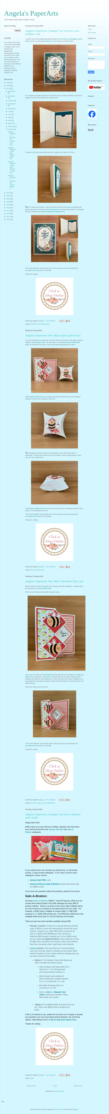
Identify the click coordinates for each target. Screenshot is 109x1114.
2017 (8, 211)
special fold (45, 324)
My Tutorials (92, 32)
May (10, 117)
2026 (8, 83)
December (11, 91)
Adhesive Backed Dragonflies (51, 211)
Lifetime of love (36, 324)
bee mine (34, 570)
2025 (8, 85)
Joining (33, 948)
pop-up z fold (42, 803)
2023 (8, 193)
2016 (8, 213)
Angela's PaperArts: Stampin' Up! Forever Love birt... (12, 138)
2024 (8, 88)
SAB (32, 1078)
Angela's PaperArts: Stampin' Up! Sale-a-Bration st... (12, 182)
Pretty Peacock (54, 209)
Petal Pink (49, 675)
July (9, 111)
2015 (8, 217)
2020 (8, 202)
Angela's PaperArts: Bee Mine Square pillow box (53, 335)
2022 (8, 196)
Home (55, 1086)
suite (57, 592)
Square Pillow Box (73, 342)
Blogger (75, 1109)
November (11, 96)
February (11, 126)
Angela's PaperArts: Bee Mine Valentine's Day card (54, 581)
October (11, 101)
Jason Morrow (59, 1109)
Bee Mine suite (39, 342)
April (10, 120)
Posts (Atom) (59, 1091)
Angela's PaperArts (31, 13)
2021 (8, 199)
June (10, 114)
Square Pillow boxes (37, 397)
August (10, 108)
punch (47, 677)
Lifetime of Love (50, 41)
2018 (8, 208)
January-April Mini (56, 829)
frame (69, 207)
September (12, 104)
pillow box (41, 570)
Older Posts (78, 1086)
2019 (8, 205)
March (10, 123)
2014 (8, 219)
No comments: (51, 321)
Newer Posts (31, 1086)
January (11, 129)
